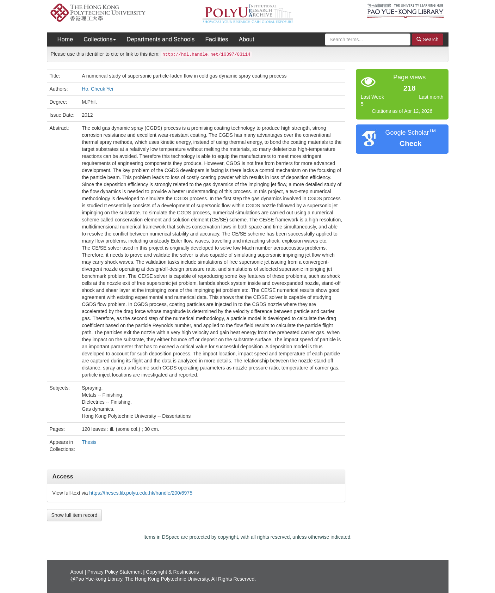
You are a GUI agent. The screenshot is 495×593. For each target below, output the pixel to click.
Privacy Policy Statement (114, 572)
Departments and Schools (160, 39)
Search (427, 39)
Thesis (89, 442)
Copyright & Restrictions (172, 572)
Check (411, 143)
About (246, 39)
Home (65, 39)
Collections (99, 39)
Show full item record (74, 515)
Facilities (216, 39)
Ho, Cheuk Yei (97, 89)
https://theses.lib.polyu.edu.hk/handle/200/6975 (140, 493)
